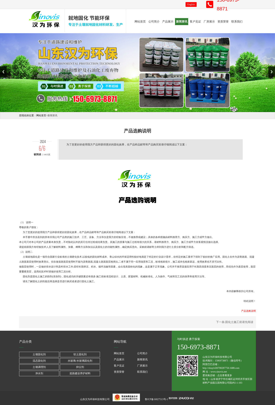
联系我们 (237, 21)
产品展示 (167, 21)
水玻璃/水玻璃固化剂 (80, 360)
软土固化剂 (80, 354)
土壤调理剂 (39, 367)
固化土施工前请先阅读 (239, 322)
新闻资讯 (181, 21)
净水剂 (39, 373)
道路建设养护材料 (79, 373)
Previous (3, 71)
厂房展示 (209, 21)
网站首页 (140, 21)
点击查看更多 (224, 375)
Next (271, 71)
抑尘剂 (80, 367)
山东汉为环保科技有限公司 (96, 399)
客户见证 (195, 21)
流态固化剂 (39, 360)
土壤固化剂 (39, 354)
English (191, 4)
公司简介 (154, 21)
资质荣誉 (223, 21)
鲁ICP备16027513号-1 (156, 399)
